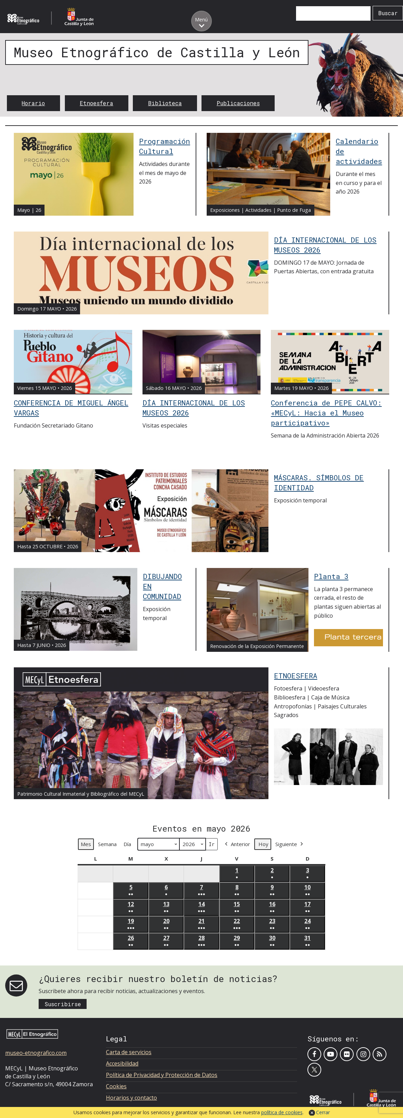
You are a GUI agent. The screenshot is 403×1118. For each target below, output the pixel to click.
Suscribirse (63, 1004)
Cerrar (323, 1112)
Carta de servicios (128, 1052)
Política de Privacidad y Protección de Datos (161, 1075)
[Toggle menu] (201, 21)
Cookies (116, 1086)
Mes (86, 844)
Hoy (263, 844)
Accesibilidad (122, 1063)
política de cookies (282, 1112)
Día (127, 844)
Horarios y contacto (131, 1097)
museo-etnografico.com (36, 1053)
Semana (107, 844)
